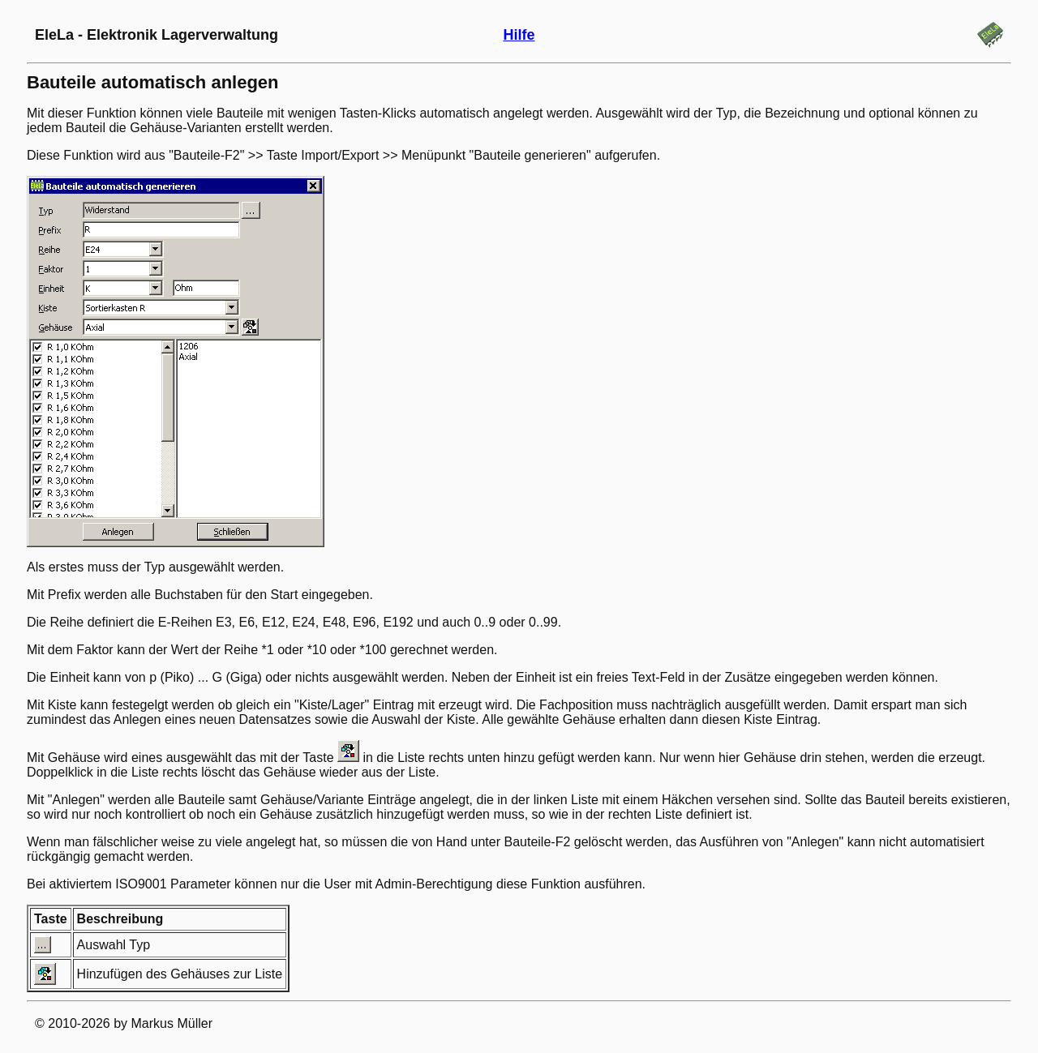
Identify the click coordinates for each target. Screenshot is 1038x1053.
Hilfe (518, 35)
